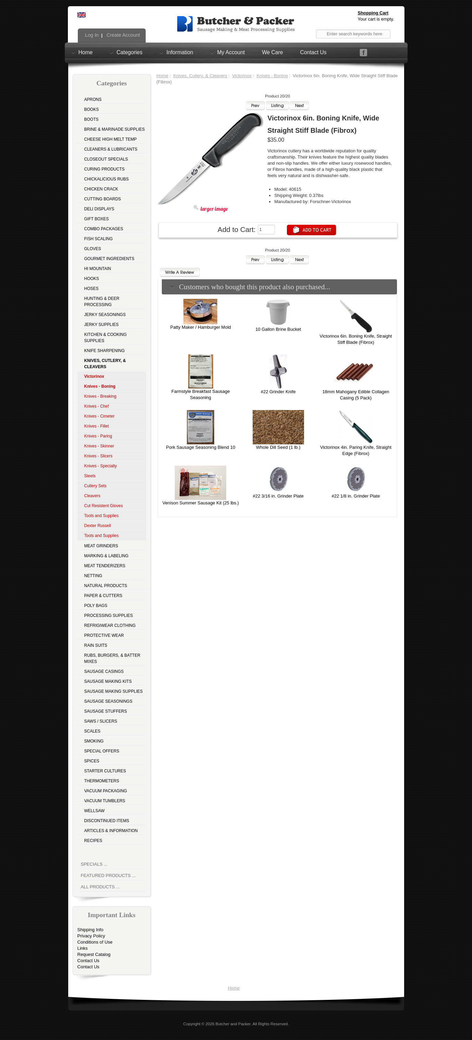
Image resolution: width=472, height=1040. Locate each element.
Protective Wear (104, 635)
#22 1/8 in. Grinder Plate (355, 496)
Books (91, 109)
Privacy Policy (91, 935)
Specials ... (94, 864)
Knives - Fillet (96, 426)
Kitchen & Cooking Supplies (105, 337)
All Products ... (100, 886)
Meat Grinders (101, 546)
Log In (91, 35)
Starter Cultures (105, 771)
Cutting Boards (102, 199)
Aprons (93, 99)
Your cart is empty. (376, 19)
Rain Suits (95, 645)
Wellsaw (94, 810)
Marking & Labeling (106, 555)
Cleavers (92, 495)
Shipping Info (90, 929)
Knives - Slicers (98, 456)
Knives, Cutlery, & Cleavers (200, 75)
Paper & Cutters (103, 595)
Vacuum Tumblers (104, 800)
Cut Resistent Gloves (103, 505)
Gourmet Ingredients (109, 258)
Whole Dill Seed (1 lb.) (278, 447)
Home (85, 52)
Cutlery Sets (95, 485)
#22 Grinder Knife (278, 391)
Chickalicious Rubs (106, 179)
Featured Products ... (108, 875)
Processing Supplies (108, 615)
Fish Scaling (98, 238)
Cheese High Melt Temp (110, 139)
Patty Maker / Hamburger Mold (200, 327)
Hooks (91, 278)
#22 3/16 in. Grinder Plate (278, 496)
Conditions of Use (95, 942)
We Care (272, 52)
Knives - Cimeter (99, 416)
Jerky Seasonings (105, 314)
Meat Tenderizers (104, 565)
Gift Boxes (96, 219)
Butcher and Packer (233, 1023)
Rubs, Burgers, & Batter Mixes (112, 658)
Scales (92, 731)
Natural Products (105, 585)
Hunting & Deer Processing (102, 301)
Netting (93, 575)
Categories (129, 52)
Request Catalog (94, 954)
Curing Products (104, 169)
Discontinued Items (106, 820)
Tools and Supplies (101, 515)
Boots (91, 119)
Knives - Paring (98, 436)
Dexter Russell (97, 525)
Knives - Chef (96, 406)
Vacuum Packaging (105, 790)
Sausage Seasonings (108, 701)
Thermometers (101, 781)
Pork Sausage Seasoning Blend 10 (200, 447)
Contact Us (313, 52)
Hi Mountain (97, 268)
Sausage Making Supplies (113, 691)
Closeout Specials (106, 159)
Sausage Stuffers (105, 711)
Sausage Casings (104, 671)
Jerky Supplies (101, 324)
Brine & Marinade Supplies (114, 129)
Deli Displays (99, 209)
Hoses (91, 288)
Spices (91, 761)
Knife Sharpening (104, 350)
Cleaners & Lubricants (110, 149)
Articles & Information (111, 830)
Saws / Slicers (100, 721)
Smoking (94, 741)
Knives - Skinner (99, 446)
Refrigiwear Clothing (110, 625)
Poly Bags (96, 605)
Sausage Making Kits (108, 681)
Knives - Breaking (100, 396)
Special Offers (101, 751)
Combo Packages (103, 228)
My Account (231, 52)
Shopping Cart (373, 12)
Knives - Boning (272, 75)
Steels (90, 476)
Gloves (92, 248)
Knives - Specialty (100, 466)
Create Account (122, 35)
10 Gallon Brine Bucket (278, 329)
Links (82, 948)
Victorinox (242, 75)
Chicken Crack (101, 189)
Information (180, 52)
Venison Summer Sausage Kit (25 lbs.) (200, 502)
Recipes (93, 840)
